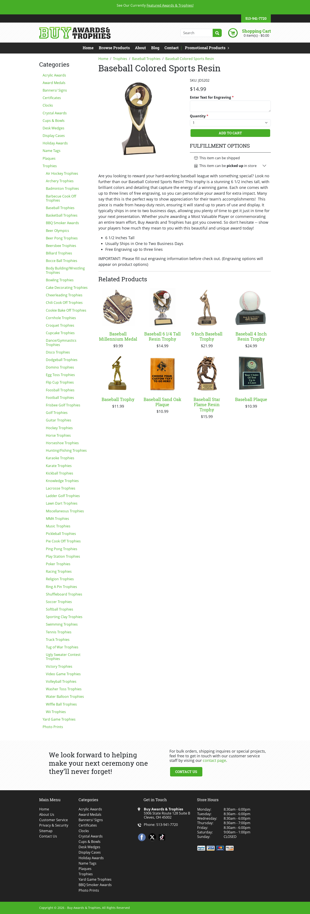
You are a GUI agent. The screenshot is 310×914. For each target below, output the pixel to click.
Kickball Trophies (59, 473)
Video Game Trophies (63, 674)
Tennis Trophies (58, 632)
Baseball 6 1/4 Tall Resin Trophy (162, 336)
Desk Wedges (53, 128)
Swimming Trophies (62, 624)
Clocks (48, 105)
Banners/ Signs (55, 90)
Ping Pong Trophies (61, 549)
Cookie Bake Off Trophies (66, 310)
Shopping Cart (256, 31)
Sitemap (46, 831)
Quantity (199, 116)
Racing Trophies (59, 571)
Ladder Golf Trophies (63, 495)
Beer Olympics (57, 230)
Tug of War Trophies (62, 647)
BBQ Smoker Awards (62, 222)
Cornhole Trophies (61, 317)
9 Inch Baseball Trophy (206, 336)
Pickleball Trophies (61, 533)
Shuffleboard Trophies (64, 594)
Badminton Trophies (62, 188)
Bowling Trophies (60, 280)
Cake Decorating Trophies (67, 287)
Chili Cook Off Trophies (64, 302)
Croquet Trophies (60, 325)
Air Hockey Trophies (62, 173)
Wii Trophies (56, 711)
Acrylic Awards (54, 75)
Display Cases (54, 135)
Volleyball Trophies (61, 681)
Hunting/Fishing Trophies (66, 450)
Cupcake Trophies (60, 333)
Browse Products (114, 47)
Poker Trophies (58, 564)
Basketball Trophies (62, 215)
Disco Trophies (58, 352)
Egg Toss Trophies (60, 374)
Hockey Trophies (59, 428)
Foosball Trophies (60, 390)
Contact (171, 47)
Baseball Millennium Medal (118, 336)
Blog (155, 47)
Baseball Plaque (251, 399)
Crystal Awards (55, 113)
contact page (214, 760)
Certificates (52, 97)
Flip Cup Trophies (60, 382)
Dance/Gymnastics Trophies (61, 342)
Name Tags (51, 150)
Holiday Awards (55, 143)
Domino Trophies (60, 367)
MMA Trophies (57, 518)
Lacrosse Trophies (60, 488)
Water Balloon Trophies (65, 696)
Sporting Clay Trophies (64, 616)
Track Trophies (58, 639)
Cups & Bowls (54, 120)
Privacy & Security (53, 825)
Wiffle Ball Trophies (61, 704)
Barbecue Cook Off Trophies (61, 198)
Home (88, 47)
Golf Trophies (57, 412)
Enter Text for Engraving (212, 97)
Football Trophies (60, 397)
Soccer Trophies (59, 601)
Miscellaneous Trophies (65, 511)
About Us (46, 815)
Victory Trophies (59, 666)
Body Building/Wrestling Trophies (65, 270)
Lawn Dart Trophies (62, 503)
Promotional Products (205, 47)
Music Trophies (58, 526)
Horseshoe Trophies (62, 443)
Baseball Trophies (60, 207)
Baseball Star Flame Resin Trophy (207, 404)
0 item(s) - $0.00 (256, 35)
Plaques (49, 158)
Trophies (50, 166)
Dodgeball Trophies (62, 359)
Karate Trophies (59, 465)
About (140, 47)
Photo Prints (53, 726)
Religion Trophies (60, 579)
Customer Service (53, 820)
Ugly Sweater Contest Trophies (63, 656)
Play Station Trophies (63, 556)
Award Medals (54, 82)
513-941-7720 (256, 18)
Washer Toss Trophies (64, 689)
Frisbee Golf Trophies (63, 405)
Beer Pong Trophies (62, 238)
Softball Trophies (59, 609)
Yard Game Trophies (59, 719)
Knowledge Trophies (62, 480)
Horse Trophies (58, 435)
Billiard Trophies (59, 253)
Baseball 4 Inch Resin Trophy (251, 336)
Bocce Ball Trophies (61, 260)
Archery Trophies (60, 181)
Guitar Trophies (58, 420)
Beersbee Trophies (61, 245)
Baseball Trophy (118, 399)
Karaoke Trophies (60, 458)
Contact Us (186, 771)
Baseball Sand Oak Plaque (162, 402)
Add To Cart (230, 133)
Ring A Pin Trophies (61, 586)
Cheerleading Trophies (64, 295)
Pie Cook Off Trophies (63, 541)
